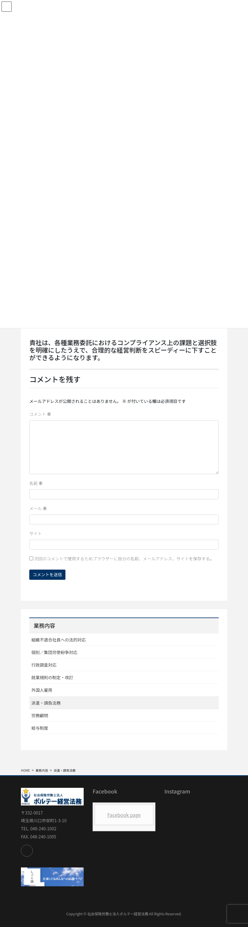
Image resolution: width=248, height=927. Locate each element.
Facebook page (124, 814)
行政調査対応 (43, 665)
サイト (35, 533)
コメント (40, 414)
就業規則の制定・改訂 (52, 677)
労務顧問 (39, 715)
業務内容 (44, 625)
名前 (36, 483)
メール (38, 508)
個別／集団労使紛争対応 (54, 652)
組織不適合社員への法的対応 (58, 640)
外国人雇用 (41, 690)
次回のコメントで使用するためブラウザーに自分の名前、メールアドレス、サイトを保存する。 (124, 559)
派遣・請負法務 (46, 703)
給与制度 (39, 728)
